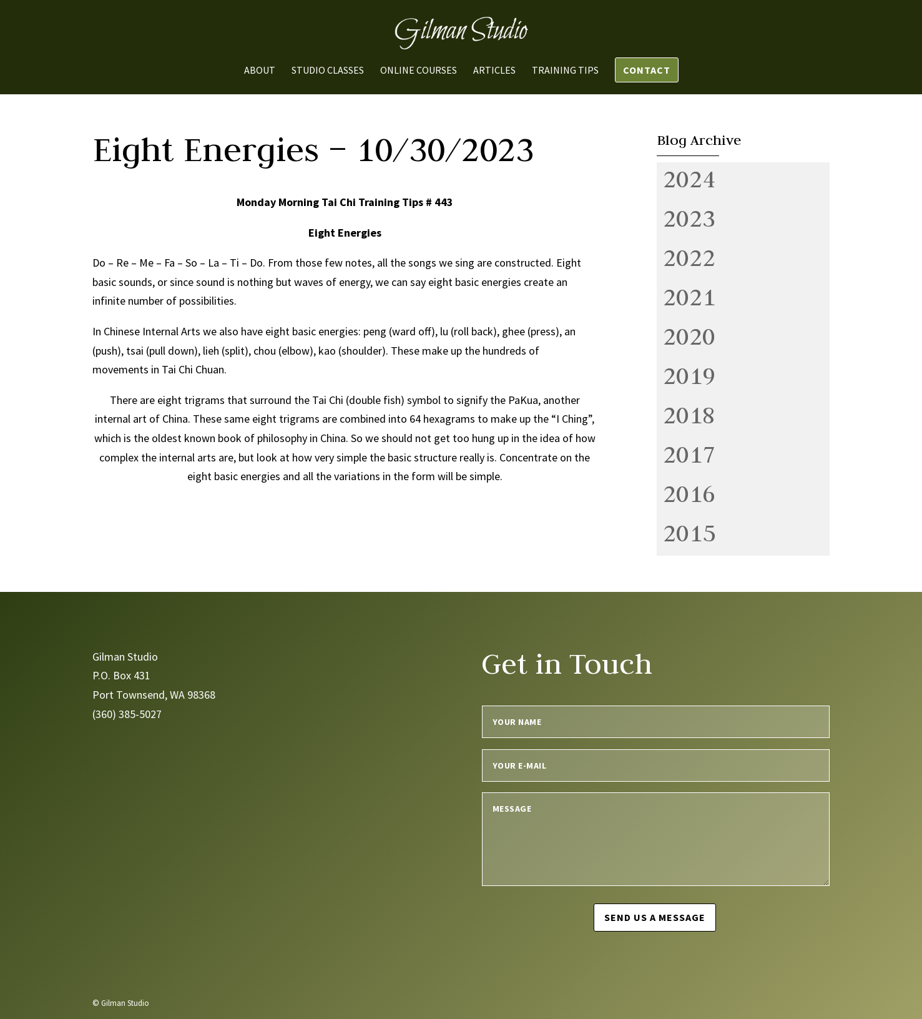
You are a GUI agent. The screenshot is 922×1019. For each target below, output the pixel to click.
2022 (689, 257)
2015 (689, 532)
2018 (689, 414)
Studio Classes (328, 71)
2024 (689, 178)
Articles (494, 71)
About (259, 71)
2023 (689, 218)
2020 (689, 336)
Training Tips (565, 71)
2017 (689, 454)
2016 (689, 493)
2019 (689, 375)
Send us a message (655, 917)
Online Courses (418, 71)
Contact (646, 70)
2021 (689, 296)
